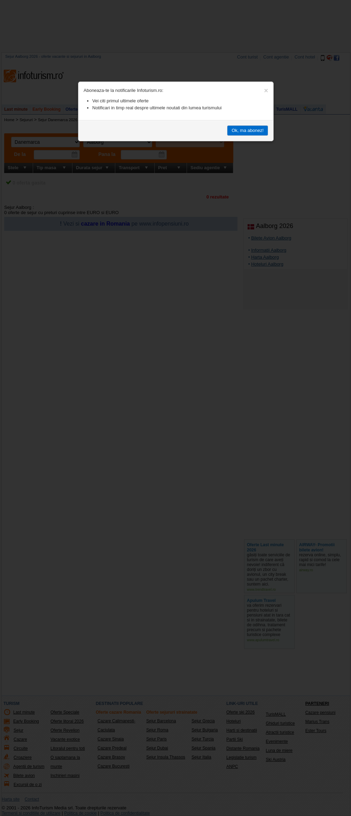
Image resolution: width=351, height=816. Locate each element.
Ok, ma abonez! (248, 130)
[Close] (266, 90)
